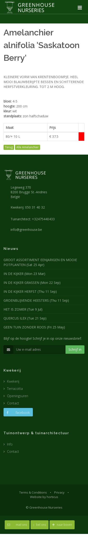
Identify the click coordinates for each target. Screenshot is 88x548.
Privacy (59, 492)
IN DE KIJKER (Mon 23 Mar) (24, 273)
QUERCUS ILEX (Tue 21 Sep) (25, 318)
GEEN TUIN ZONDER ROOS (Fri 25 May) (34, 327)
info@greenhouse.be (26, 229)
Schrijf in (75, 349)
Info (10, 444)
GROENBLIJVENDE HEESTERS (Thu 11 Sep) (36, 300)
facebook (18, 412)
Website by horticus (44, 497)
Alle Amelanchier (27, 147)
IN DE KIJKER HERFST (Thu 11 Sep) (30, 291)
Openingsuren (17, 396)
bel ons (39, 525)
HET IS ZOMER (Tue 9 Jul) (23, 309)
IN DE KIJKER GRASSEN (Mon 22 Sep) (32, 282)
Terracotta (15, 388)
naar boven (62, 525)
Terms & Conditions (33, 492)
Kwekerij (13, 381)
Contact (13, 403)
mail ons (17, 525)
